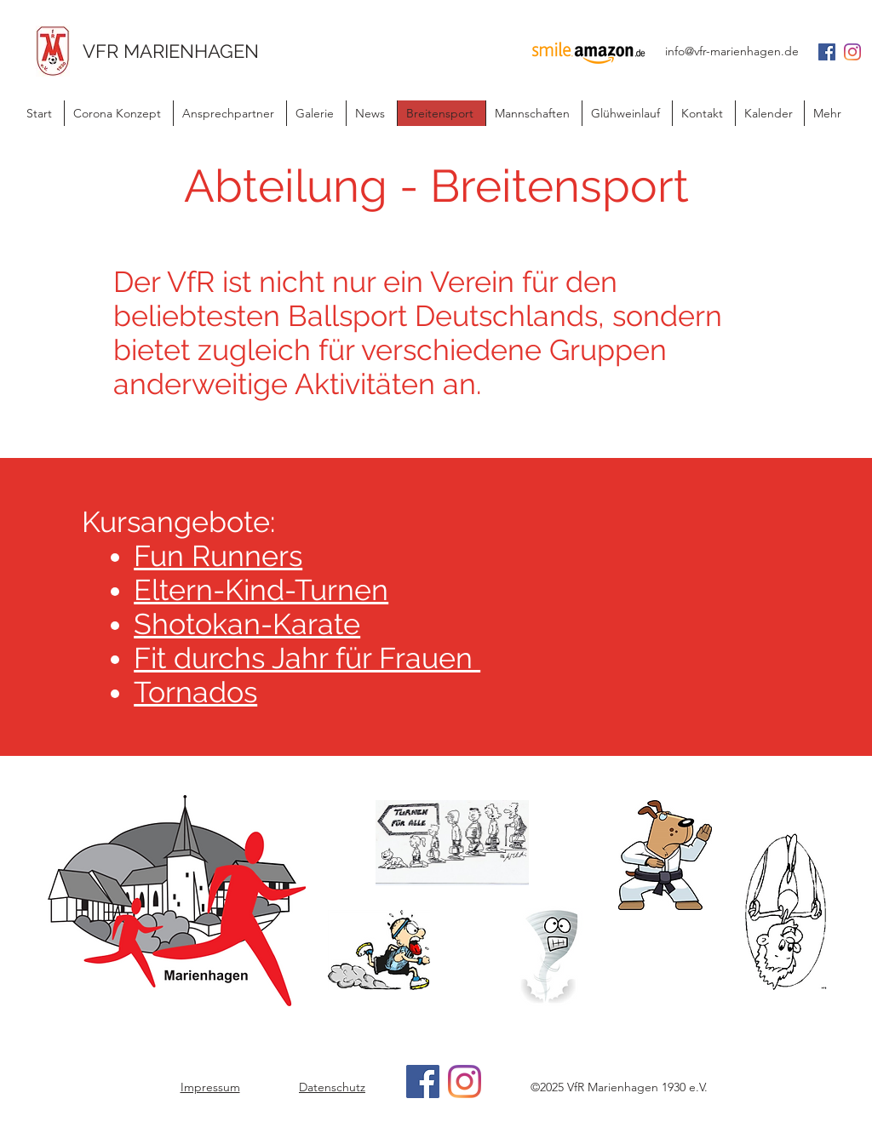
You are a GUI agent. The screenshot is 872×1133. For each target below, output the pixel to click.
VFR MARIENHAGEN (171, 51)
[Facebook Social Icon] (826, 51)
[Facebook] (422, 1081)
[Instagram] (852, 51)
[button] (371, 113)
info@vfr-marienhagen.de (732, 51)
